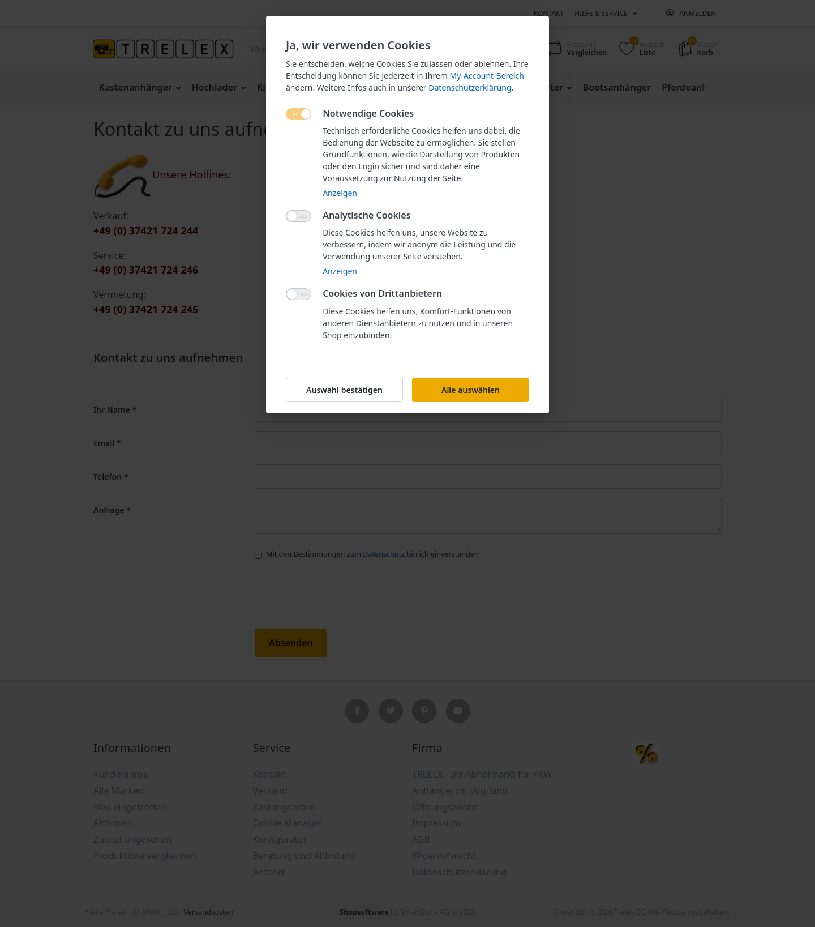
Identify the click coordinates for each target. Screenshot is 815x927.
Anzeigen (340, 192)
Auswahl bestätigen (344, 390)
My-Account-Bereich (487, 75)
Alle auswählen (470, 390)
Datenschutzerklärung (469, 87)
